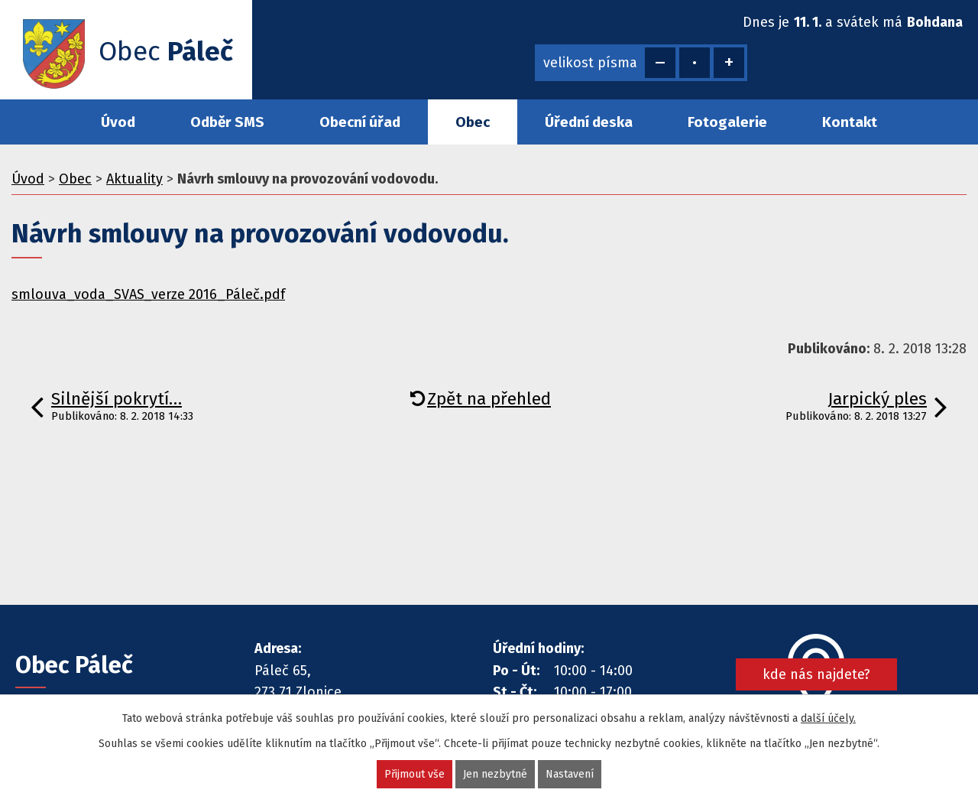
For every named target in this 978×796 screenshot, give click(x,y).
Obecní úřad (359, 122)
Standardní (694, 62)
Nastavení (570, 774)
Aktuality (134, 179)
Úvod (118, 122)
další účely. (828, 718)
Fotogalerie (727, 122)
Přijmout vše (414, 774)
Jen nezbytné (495, 774)
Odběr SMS (227, 122)
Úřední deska (589, 122)
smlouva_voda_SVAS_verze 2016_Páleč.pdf (148, 294)
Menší (660, 62)
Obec (472, 122)
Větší (729, 62)
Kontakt (849, 122)
